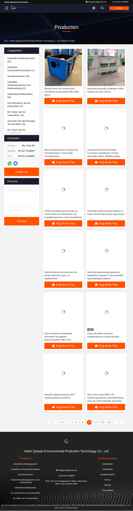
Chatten (119, 8)
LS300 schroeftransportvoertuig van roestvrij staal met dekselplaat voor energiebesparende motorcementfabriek (63, 214)
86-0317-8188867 (120, 2)
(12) (18, 104)
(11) (20, 69)
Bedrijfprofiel (107, 464)
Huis (6, 41)
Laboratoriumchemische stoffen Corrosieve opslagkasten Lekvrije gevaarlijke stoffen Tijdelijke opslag (103, 153)
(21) (19, 85)
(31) (21, 60)
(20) (19, 95)
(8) (16, 131)
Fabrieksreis (108, 469)
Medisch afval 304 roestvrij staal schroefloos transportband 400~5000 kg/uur (61, 91)
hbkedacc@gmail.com (96, 2)
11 (96, 422)
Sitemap (107, 485)
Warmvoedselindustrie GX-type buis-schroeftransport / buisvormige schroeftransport (61, 153)
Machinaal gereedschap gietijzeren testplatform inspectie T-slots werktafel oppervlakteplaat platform (105, 275)
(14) (16, 113)
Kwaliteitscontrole (107, 475)
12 (102, 422)
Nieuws (107, 480)
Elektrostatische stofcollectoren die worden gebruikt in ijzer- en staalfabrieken (60, 275)
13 (109, 422)
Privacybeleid (107, 491)
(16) (18, 76)
